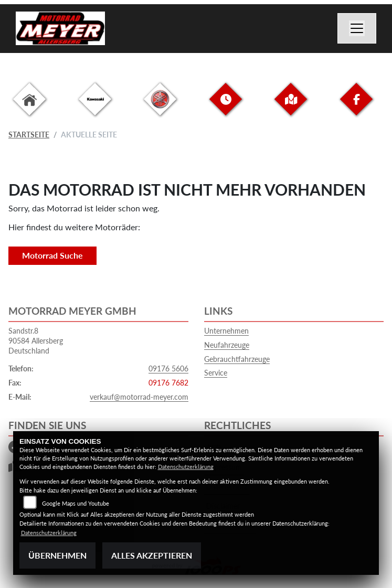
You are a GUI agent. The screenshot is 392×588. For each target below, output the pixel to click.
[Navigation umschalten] (356, 28)
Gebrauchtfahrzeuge (237, 359)
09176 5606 (168, 368)
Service (215, 372)
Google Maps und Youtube (75, 503)
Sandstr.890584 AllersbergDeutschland (35, 340)
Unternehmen (226, 330)
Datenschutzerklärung (186, 466)
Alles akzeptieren (151, 555)
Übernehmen (57, 555)
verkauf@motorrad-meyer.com (139, 396)
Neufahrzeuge (226, 344)
